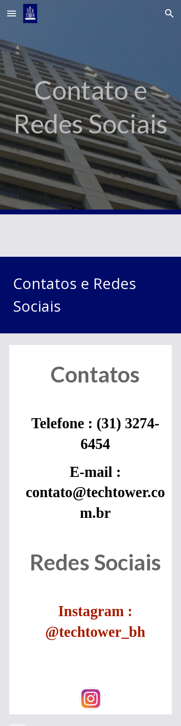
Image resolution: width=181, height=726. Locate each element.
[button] (11, 13)
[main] (90, 107)
